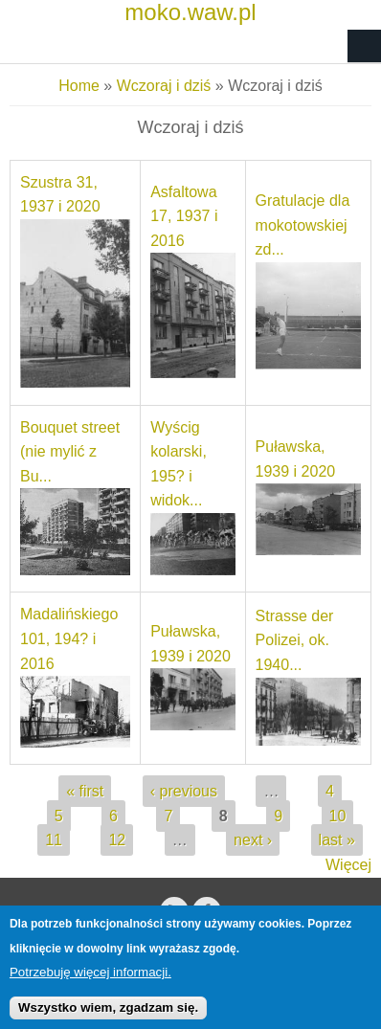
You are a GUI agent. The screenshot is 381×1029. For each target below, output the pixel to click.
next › (253, 840)
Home (79, 86)
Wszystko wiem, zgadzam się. (108, 1015)
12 (116, 840)
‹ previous (183, 791)
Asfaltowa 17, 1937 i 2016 (183, 216)
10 (338, 816)
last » (337, 840)
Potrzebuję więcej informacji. (90, 979)
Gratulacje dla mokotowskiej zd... (303, 224)
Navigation (364, 46)
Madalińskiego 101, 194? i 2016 (69, 638)
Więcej (348, 865)
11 (53, 840)
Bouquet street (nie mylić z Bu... (70, 451)
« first (84, 791)
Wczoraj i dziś (164, 86)
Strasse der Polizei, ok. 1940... (295, 640)
